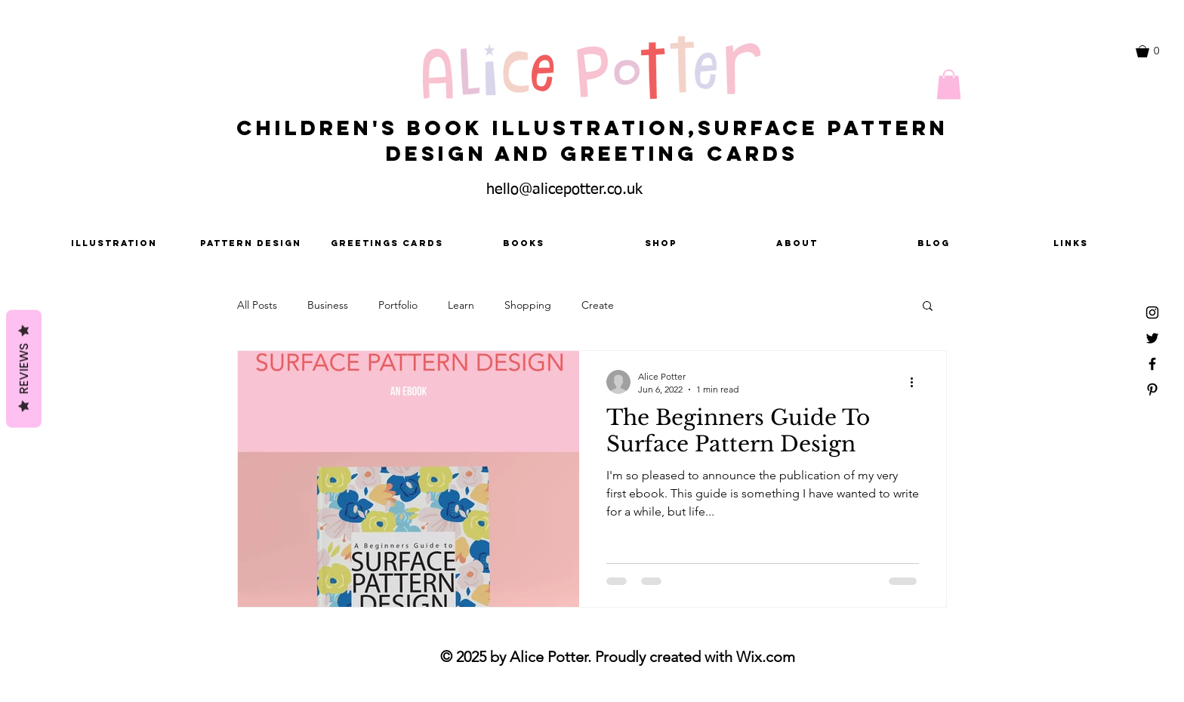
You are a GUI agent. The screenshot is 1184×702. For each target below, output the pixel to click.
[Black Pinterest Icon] (1152, 389)
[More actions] (917, 382)
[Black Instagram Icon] (1152, 312)
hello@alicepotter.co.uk (564, 189)
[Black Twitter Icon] (1152, 338)
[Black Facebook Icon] (1152, 364)
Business (327, 305)
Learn (461, 305)
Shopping (527, 305)
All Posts (257, 305)
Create (597, 305)
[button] (1154, 51)
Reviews (23, 369)
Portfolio (398, 305)
